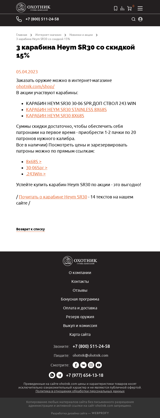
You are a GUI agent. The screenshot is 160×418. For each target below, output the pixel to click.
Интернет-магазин (48, 35)
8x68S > (33, 161)
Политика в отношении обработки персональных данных (80, 391)
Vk (83, 365)
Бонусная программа (80, 299)
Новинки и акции (81, 35)
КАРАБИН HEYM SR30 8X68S (55, 115)
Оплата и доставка (80, 308)
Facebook (76, 365)
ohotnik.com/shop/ (35, 86)
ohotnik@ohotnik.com (90, 355)
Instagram (91, 365)
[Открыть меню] (140, 8)
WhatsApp (52, 375)
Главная (21, 35)
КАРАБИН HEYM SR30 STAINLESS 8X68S (66, 109)
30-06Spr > (36, 167)
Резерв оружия (80, 316)
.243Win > (36, 173)
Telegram (59, 375)
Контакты (80, 281)
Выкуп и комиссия (80, 325)
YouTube (98, 365)
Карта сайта (80, 334)
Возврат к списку (30, 229)
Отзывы (80, 290)
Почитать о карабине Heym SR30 (53, 196)
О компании (80, 272)
